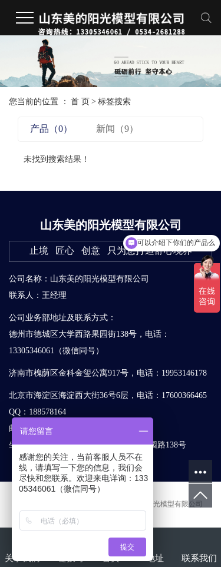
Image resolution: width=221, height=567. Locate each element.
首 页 (80, 101)
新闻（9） (117, 129)
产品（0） (51, 129)
